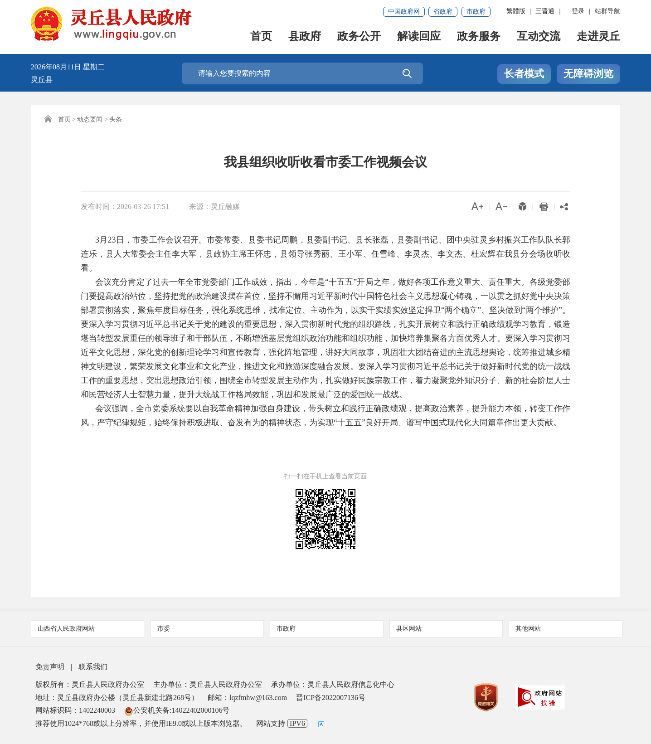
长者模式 (524, 73)
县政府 (304, 37)
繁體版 (515, 11)
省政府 (442, 11)
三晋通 (544, 11)
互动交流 (538, 37)
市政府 (476, 11)
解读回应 (419, 37)
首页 (261, 37)
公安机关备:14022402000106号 (176, 710)
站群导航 (607, 11)
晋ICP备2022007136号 (330, 697)
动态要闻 (89, 119)
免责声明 (49, 667)
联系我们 (92, 667)
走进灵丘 (598, 37)
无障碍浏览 (588, 73)
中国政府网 (404, 11)
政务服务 (478, 37)
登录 (578, 11)
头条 (115, 119)
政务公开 (359, 37)
